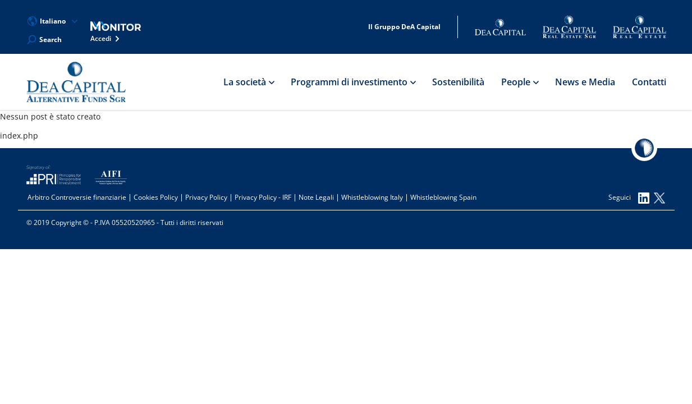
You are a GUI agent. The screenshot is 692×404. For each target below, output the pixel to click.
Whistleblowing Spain (443, 197)
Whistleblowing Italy (372, 197)
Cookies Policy (156, 197)
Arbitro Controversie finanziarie (77, 197)
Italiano (53, 21)
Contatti (649, 82)
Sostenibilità (458, 82)
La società (248, 82)
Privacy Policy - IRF (263, 197)
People (519, 82)
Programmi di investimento (353, 82)
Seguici (628, 198)
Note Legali (316, 197)
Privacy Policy (206, 197)
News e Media (585, 82)
